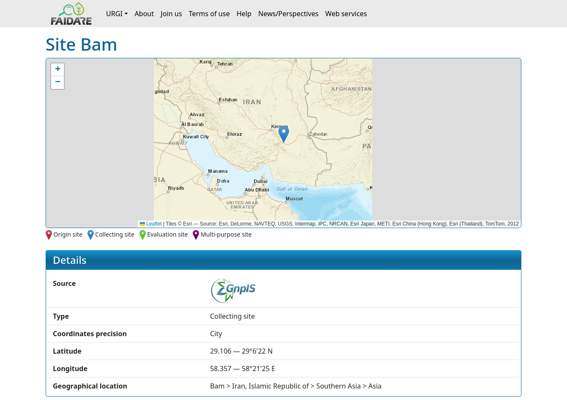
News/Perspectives (288, 13)
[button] (283, 134)
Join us (171, 13)
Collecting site (114, 234)
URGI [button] (114, 13)
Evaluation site (167, 234)
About (144, 13)
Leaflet (151, 224)
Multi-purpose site (226, 234)
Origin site (67, 234)
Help (244, 13)
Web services (346, 13)
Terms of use (209, 13)
